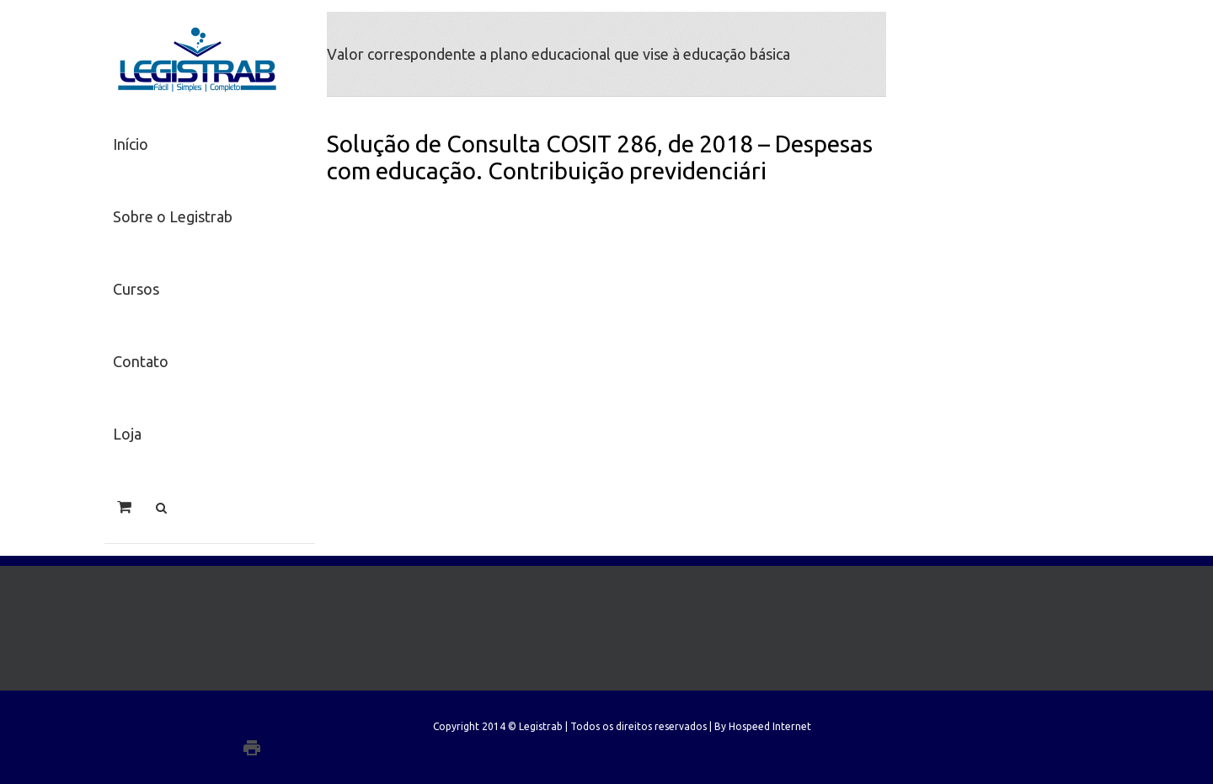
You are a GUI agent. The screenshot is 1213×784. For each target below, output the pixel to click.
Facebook (291, 725)
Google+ (286, 747)
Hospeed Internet (770, 726)
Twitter (264, 725)
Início (130, 144)
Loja (127, 433)
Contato (140, 361)
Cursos (136, 288)
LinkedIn (237, 723)
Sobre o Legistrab (172, 216)
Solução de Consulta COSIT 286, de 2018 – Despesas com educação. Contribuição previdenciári (600, 157)
